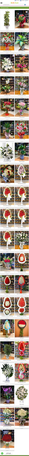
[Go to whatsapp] (2, 453)
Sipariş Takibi (22, 0)
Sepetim (26, 0)
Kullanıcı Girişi (17, 0)
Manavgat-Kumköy (4, 7)
